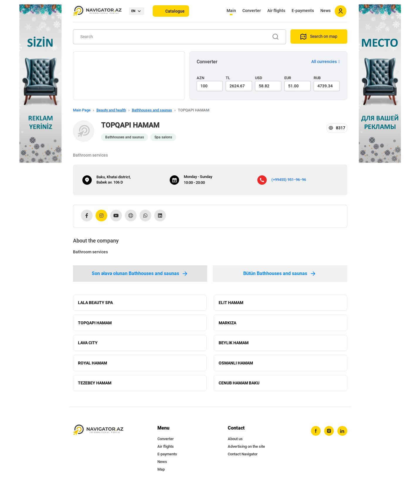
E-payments (303, 10)
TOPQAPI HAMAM (95, 323)
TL (228, 78)
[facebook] (315, 433)
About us (235, 441)
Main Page (82, 110)
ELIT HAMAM (231, 303)
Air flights (276, 10)
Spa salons (163, 137)
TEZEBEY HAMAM (94, 385)
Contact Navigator (243, 456)
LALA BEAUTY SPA (95, 303)
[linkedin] (342, 433)
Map (161, 471)
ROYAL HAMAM (92, 364)
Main (231, 10)
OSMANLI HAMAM (236, 364)
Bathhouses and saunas (152, 110)
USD (258, 78)
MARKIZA (227, 323)
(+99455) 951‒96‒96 (288, 179)
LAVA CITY (88, 344)
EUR (287, 78)
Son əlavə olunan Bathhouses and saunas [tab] (140, 273)
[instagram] (329, 433)
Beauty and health (111, 110)
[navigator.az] (98, 432)
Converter (251, 10)
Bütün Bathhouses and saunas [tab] (280, 273)
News (325, 10)
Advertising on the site (246, 449)
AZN (200, 78)
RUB (317, 78)
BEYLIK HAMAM (234, 344)
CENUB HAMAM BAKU (239, 385)
